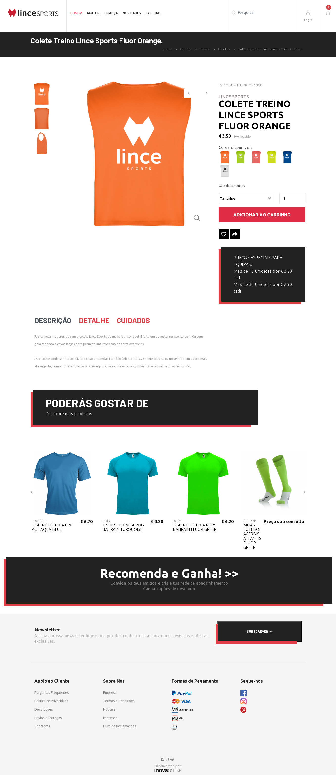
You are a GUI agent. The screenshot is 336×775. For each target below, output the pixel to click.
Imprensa (110, 718)
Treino (205, 49)
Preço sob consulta (284, 521)
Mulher (93, 13)
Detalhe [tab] (94, 320)
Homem (76, 13)
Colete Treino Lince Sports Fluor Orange (270, 49)
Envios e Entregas (48, 718)
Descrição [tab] (53, 320)
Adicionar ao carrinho (261, 214)
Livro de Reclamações (119, 726)
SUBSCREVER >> (259, 631)
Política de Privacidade (51, 701)
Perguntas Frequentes (51, 693)
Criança (111, 13)
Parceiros (154, 13)
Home (167, 49)
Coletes (224, 49)
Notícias (109, 709)
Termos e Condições (119, 701)
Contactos (42, 726)
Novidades (132, 13)
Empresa (110, 693)
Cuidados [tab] (133, 320)
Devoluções (43, 709)
